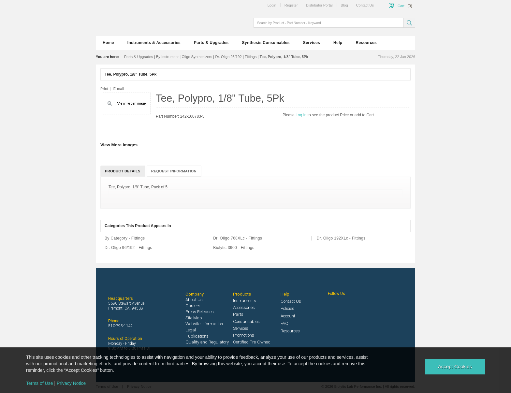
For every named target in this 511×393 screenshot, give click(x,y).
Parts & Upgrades (211, 42)
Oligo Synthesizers (197, 57)
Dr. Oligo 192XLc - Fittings (341, 238)
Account (288, 315)
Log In (302, 115)
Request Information (174, 171)
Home (108, 42)
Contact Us (291, 301)
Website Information (204, 323)
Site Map (193, 317)
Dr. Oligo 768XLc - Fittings (237, 238)
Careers (192, 305)
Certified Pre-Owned (251, 342)
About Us (194, 299)
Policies (287, 308)
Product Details (122, 171)
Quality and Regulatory (207, 342)
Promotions (243, 335)
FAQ (284, 323)
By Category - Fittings (125, 238)
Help (337, 42)
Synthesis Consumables (266, 42)
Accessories (244, 307)
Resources (366, 42)
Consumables (246, 321)
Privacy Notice (71, 383)
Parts (238, 314)
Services (311, 42)
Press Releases (199, 311)
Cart (401, 6)
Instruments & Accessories (154, 42)
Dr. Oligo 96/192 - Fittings (128, 247)
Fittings (250, 57)
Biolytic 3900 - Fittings (233, 247)
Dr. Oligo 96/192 (228, 57)
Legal (190, 330)
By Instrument (167, 57)
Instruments (244, 300)
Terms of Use (39, 383)
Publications (197, 336)
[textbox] (329, 23)
